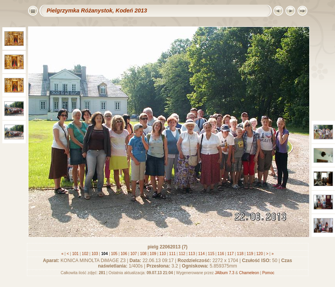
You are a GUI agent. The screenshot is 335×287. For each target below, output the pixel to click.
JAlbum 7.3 (224, 273)
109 (153, 254)
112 (182, 254)
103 (94, 254)
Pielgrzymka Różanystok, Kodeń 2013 (97, 10)
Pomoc (268, 273)
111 (172, 254)
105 (114, 254)
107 (133, 254)
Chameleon (249, 273)
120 (259, 254)
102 (85, 254)
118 (240, 254)
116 (220, 254)
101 (75, 254)
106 (124, 254)
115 (211, 254)
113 (192, 254)
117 (230, 254)
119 (250, 254)
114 (201, 254)
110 (162, 254)
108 (143, 254)
